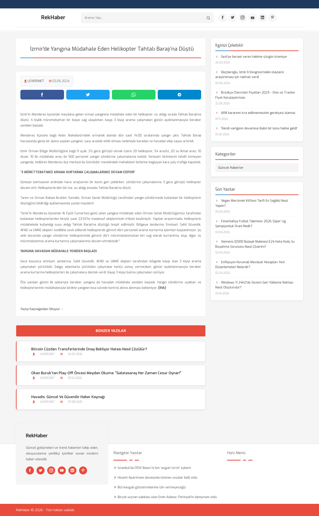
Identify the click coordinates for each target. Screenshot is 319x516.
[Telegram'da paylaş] (179, 94)
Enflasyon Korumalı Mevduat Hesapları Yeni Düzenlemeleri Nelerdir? (250, 264)
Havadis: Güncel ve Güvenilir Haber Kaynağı (68, 397)
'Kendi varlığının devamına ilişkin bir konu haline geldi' (256, 128)
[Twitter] (232, 17)
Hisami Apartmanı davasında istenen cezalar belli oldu (157, 477)
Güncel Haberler (231, 167)
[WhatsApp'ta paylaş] (134, 94)
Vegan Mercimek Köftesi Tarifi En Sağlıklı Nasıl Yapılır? (251, 203)
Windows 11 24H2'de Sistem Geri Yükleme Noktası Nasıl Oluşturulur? (254, 284)
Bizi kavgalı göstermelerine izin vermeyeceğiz (152, 487)
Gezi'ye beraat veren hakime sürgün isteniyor (251, 56)
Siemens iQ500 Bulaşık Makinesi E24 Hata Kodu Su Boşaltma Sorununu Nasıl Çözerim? (255, 243)
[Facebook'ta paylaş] (42, 94)
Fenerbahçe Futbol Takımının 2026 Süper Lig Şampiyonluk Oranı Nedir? (250, 223)
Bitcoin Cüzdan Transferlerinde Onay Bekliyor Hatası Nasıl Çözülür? (89, 349)
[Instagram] (242, 17)
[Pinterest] (272, 17)
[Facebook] (222, 17)
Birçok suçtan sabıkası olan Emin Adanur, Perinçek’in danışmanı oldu (167, 497)
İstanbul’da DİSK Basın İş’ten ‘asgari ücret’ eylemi (154, 467)
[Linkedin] (262, 17)
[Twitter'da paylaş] (88, 94)
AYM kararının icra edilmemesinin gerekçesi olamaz (255, 113)
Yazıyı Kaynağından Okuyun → (42, 309)
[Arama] (208, 18)
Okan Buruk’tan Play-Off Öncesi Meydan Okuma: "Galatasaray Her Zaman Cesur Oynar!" (106, 372)
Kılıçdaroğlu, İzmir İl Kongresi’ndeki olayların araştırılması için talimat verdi (249, 74)
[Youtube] (252, 17)
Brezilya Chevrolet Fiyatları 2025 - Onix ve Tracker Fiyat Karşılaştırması (255, 94)
